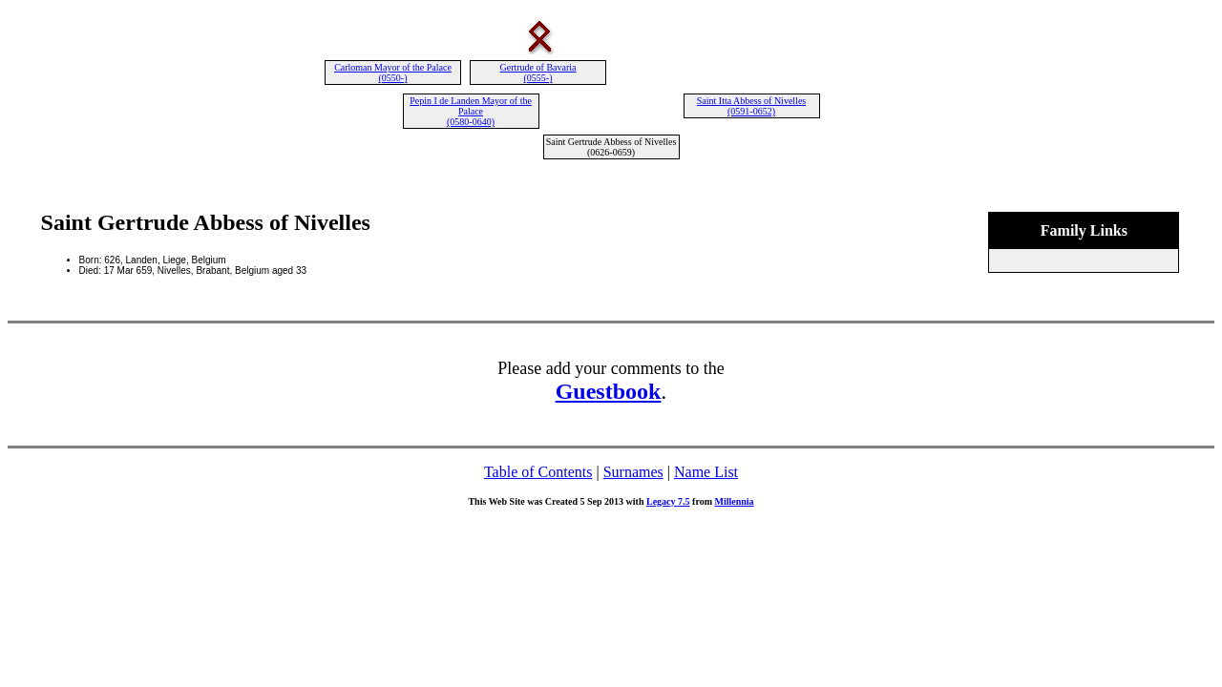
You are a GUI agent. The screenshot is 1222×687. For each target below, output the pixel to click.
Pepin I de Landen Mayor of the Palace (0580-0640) (471, 111)
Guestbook (609, 391)
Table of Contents (538, 472)
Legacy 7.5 (668, 501)
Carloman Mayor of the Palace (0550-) (393, 72)
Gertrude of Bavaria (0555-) (538, 72)
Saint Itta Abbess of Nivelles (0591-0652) (751, 105)
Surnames (633, 472)
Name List (706, 472)
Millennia (733, 501)
